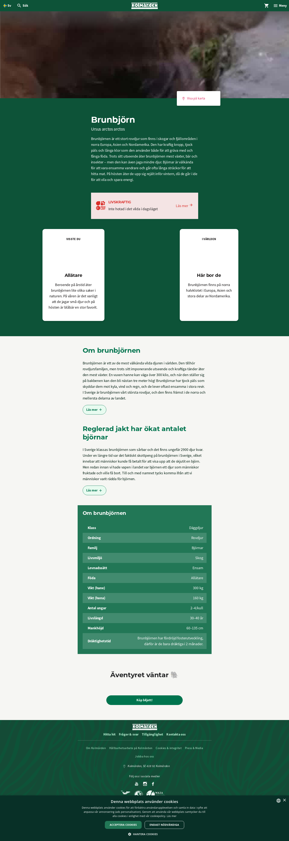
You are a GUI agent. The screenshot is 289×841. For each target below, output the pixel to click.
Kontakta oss (176, 736)
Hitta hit (109, 736)
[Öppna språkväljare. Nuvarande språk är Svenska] (7, 6)
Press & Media (194, 750)
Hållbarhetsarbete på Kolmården (131, 750)
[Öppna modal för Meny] (279, 6)
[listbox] (278, 801)
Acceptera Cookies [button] (123, 825)
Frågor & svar (129, 736)
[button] (144, 834)
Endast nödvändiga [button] (164, 825)
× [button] (284, 800)
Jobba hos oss (144, 758)
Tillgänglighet (152, 736)
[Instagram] (145, 786)
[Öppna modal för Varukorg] (264, 6)
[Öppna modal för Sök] (23, 6)
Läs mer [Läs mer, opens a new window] (172, 816)
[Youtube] (136, 786)
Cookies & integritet (168, 750)
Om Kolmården (96, 750)
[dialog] (144, 818)
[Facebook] (153, 786)
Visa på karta (193, 100)
